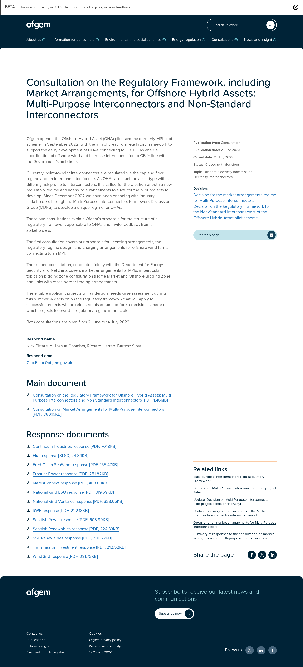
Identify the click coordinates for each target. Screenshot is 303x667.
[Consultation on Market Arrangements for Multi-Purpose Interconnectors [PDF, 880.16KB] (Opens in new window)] (99, 412)
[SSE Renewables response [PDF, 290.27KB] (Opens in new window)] (99, 538)
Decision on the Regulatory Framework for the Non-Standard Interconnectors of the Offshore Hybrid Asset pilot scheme (231, 212)
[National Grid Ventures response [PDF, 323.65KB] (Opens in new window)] (99, 501)
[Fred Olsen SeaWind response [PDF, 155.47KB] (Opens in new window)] (99, 464)
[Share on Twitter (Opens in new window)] (262, 555)
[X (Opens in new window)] (249, 650)
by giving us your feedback (110, 7)
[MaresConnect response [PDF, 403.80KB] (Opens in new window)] (99, 483)
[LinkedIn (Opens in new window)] (261, 650)
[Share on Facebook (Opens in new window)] (252, 555)
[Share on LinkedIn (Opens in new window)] (272, 555)
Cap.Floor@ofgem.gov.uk (49, 362)
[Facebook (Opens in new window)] (272, 650)
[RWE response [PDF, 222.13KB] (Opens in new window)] (99, 510)
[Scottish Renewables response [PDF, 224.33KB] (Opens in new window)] (99, 529)
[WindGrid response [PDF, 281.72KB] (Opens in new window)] (99, 556)
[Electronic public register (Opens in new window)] (45, 652)
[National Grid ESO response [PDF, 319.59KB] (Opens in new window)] (99, 492)
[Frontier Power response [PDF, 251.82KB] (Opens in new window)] (99, 474)
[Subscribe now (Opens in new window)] (174, 613)
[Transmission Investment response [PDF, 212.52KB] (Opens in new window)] (99, 547)
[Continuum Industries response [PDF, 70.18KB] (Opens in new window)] (99, 446)
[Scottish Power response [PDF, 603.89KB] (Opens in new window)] (99, 519)
